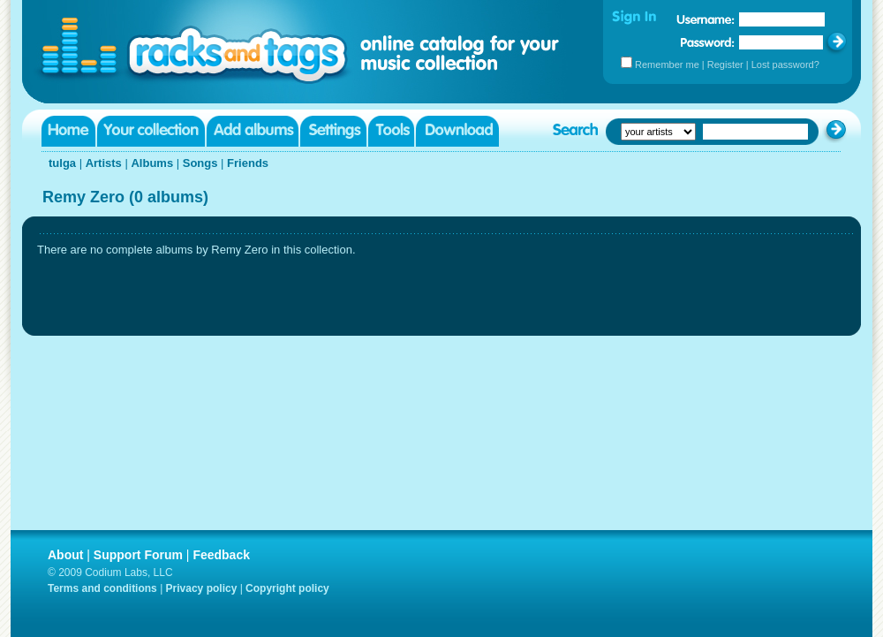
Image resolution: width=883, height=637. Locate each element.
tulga (62, 163)
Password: (708, 42)
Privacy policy (202, 588)
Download (457, 131)
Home (68, 131)
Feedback (221, 555)
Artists (104, 163)
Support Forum (138, 555)
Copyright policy (287, 588)
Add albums (252, 131)
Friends (247, 163)
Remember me (667, 64)
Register (725, 64)
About (65, 555)
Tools (391, 131)
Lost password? (785, 64)
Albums (152, 163)
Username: (705, 19)
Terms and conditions (102, 588)
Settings (333, 131)
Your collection (151, 131)
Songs (200, 163)
